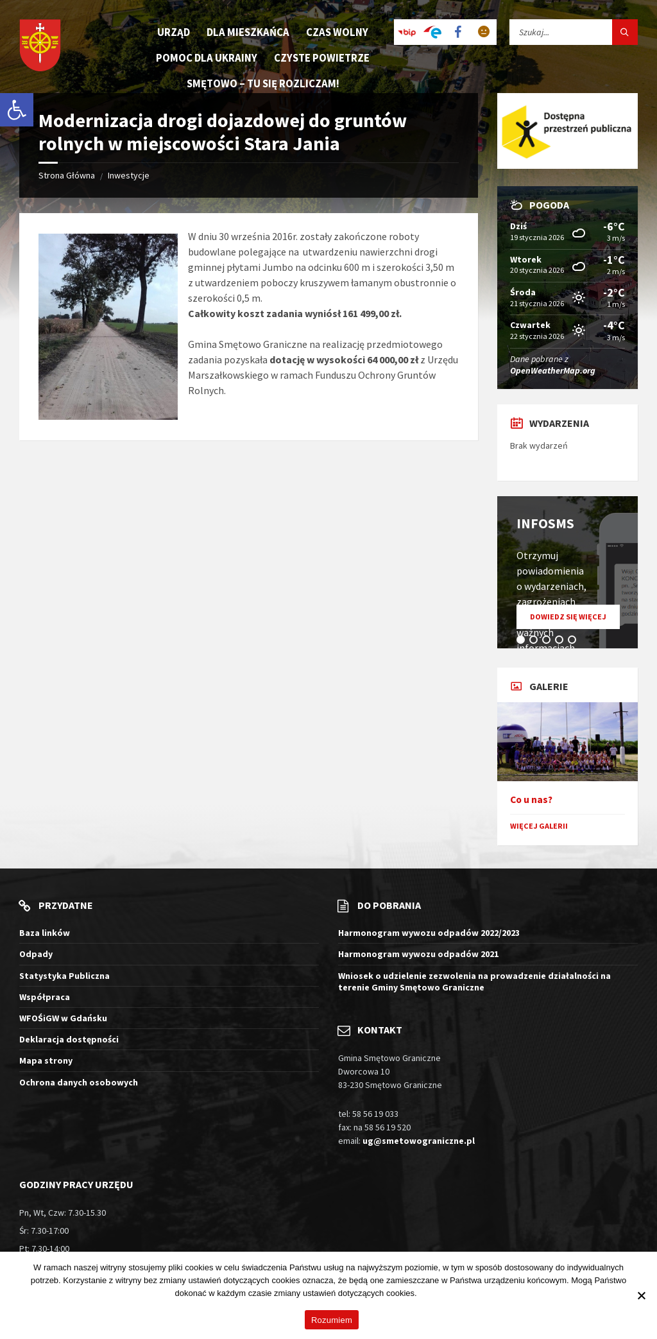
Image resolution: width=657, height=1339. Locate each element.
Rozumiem (331, 1320)
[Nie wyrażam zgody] (641, 1295)
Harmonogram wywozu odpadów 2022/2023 (429, 932)
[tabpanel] (567, 572)
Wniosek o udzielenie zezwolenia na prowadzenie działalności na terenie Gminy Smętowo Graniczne (474, 981)
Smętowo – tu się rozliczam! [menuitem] (263, 83)
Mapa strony (46, 1060)
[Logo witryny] (40, 46)
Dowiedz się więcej (575, 620)
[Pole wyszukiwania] (573, 32)
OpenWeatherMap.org (552, 370)
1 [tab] (522, 641)
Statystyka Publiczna (64, 975)
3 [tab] (548, 641)
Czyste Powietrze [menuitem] (322, 58)
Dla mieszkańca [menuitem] (248, 32)
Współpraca (44, 997)
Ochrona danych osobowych (78, 1082)
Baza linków (44, 932)
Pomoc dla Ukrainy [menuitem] (206, 58)
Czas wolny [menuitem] (337, 32)
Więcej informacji (450, 1293)
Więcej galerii (539, 826)
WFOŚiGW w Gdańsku (63, 1018)
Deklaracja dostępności (69, 1039)
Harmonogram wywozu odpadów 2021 (418, 954)
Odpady (36, 954)
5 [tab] (574, 641)
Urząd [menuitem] (173, 32)
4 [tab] (561, 641)
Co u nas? (531, 799)
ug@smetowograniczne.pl (419, 1140)
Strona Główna (66, 175)
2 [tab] (535, 641)
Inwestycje (128, 175)
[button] (16, 109)
